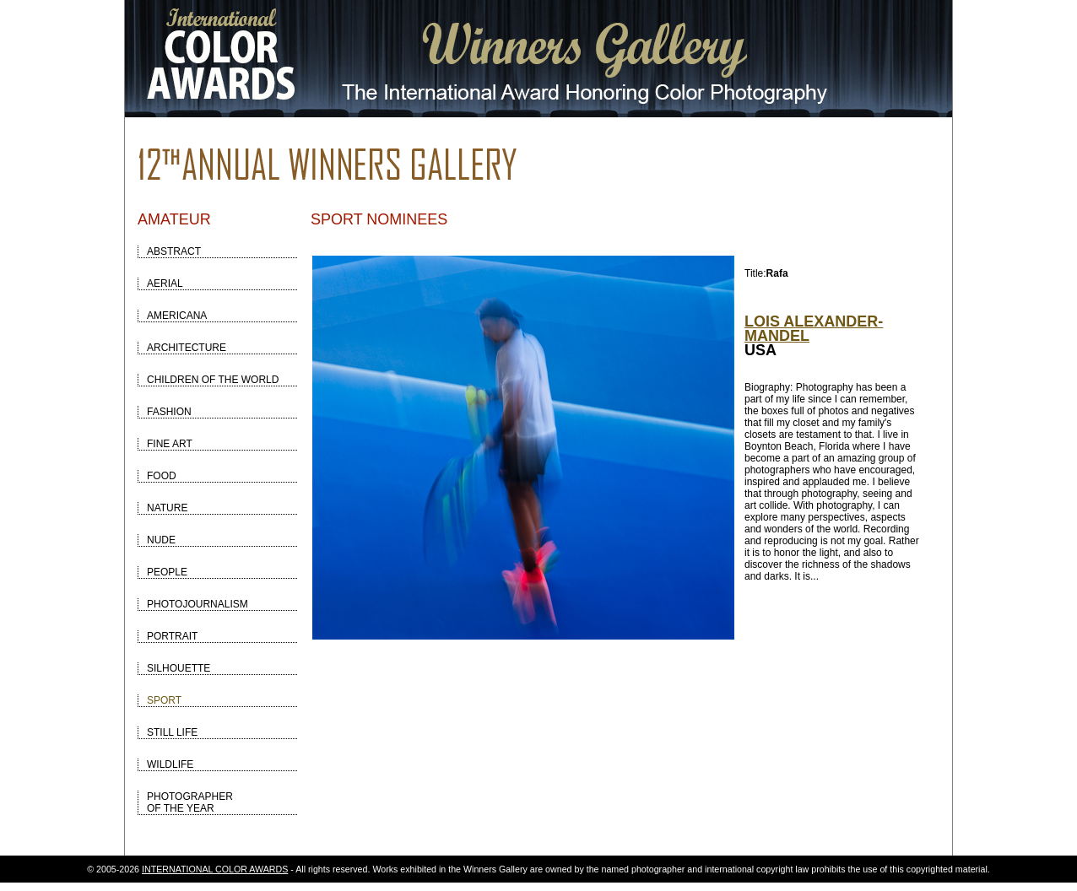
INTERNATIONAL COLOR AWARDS (215, 869)
